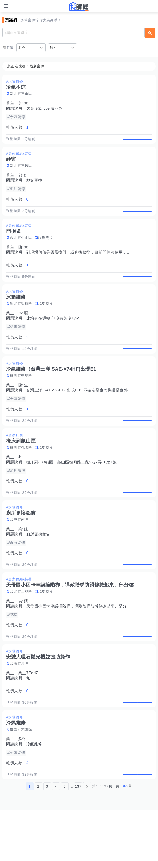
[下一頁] (87, 837)
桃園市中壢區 (21, 396)
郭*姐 (23, 180)
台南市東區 (19, 704)
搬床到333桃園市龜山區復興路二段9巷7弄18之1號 (71, 488)
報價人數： (17, 127)
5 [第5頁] (65, 837)
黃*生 (23, 103)
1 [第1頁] (29, 837)
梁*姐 (23, 560)
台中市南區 (19, 550)
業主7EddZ (28, 714)
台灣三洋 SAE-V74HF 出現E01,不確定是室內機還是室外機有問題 (85, 410)
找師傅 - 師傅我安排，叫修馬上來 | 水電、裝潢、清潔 (79, 6)
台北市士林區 (21, 627)
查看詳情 (137, 141)
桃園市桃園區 (21, 473)
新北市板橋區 (21, 319)
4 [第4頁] (56, 837)
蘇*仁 (23, 785)
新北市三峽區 (21, 171)
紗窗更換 (34, 185)
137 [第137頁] (78, 837)
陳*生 (23, 257)
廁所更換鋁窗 (38, 565)
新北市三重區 (21, 94)
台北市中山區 (21, 248)
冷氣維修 (34, 790)
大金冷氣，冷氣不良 (44, 108)
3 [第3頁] (47, 837)
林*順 (23, 328)
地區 (22, 47)
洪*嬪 (23, 637)
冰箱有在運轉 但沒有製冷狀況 (53, 333)
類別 (53, 47)
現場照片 (45, 248)
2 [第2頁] (38, 837)
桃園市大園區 (21, 775)
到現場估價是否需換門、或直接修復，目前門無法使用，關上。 (82, 262)
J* (20, 482)
